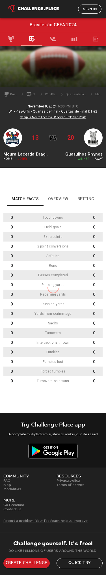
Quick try (79, 563)
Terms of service (71, 485)
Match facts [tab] (25, 199)
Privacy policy (68, 481)
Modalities (12, 489)
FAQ (6, 481)
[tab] (10, 39)
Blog (7, 485)
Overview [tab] (58, 199)
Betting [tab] (85, 199)
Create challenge (26, 563)
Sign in (90, 9)
